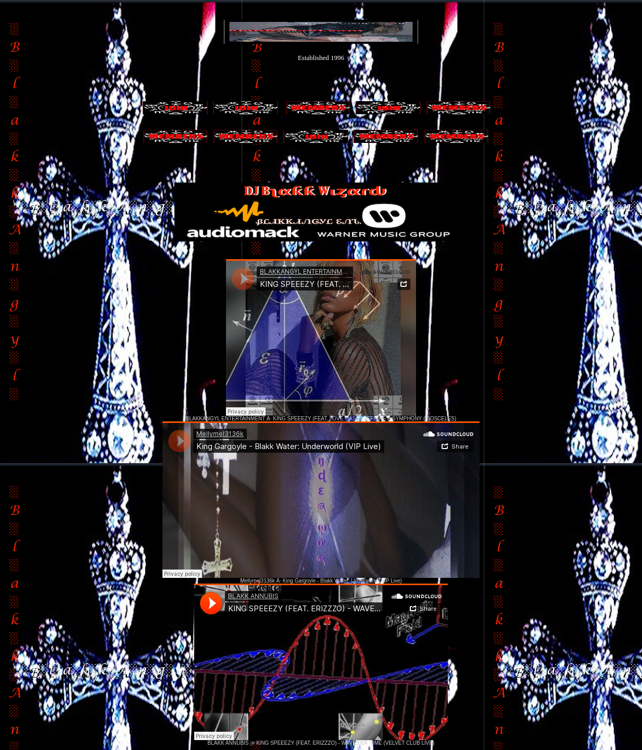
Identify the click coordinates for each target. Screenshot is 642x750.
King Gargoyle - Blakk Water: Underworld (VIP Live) (342, 581)
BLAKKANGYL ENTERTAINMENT (225, 418)
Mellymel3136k (257, 581)
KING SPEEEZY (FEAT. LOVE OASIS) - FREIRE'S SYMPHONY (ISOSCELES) (364, 418)
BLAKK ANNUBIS (228, 743)
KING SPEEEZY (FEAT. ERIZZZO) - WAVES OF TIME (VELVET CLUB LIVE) (345, 743)
